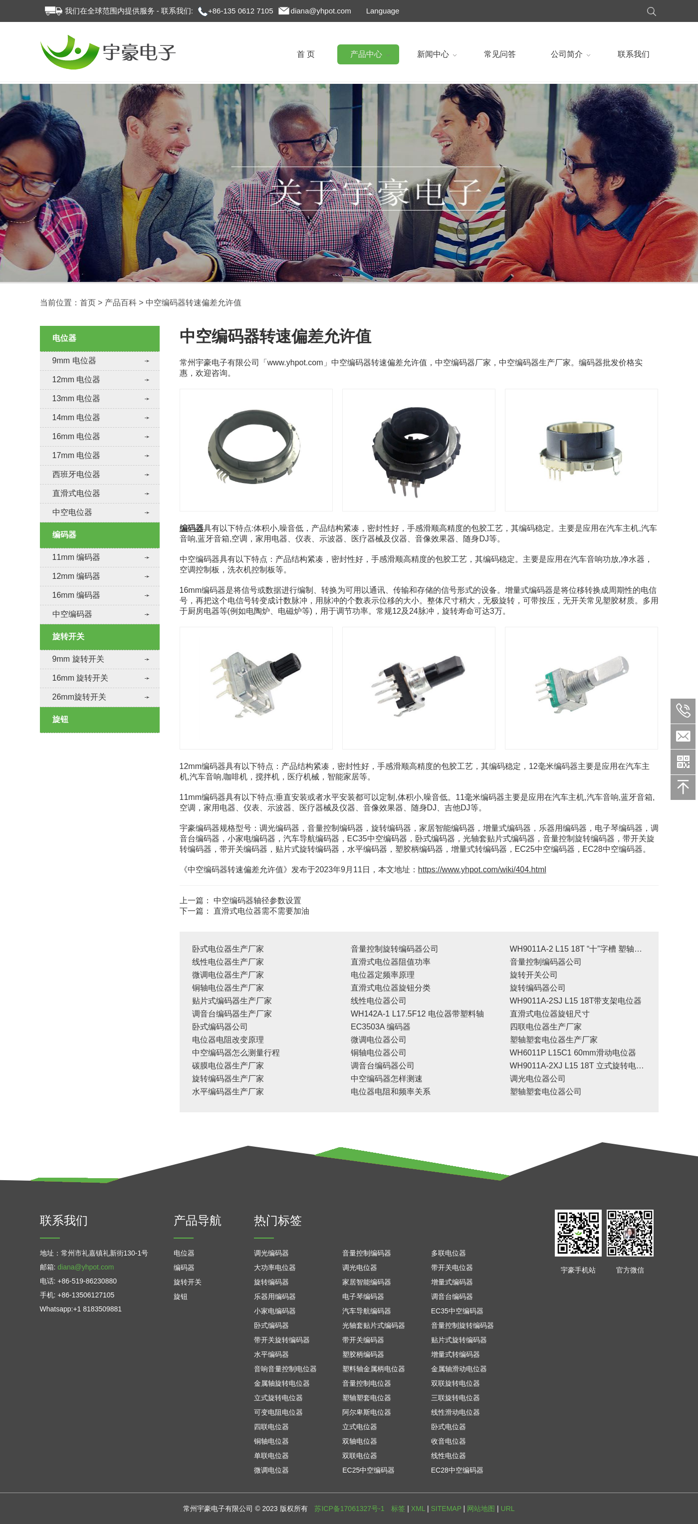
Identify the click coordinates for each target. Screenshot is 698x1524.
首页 (88, 313)
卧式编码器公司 (220, 1026)
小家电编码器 (275, 1311)
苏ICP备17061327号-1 (349, 1509)
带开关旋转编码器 (282, 1340)
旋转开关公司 (534, 975)
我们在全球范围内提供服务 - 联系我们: (129, 10)
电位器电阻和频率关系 (391, 1091)
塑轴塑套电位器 (366, 1398)
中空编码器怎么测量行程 (236, 1052)
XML (418, 1509)
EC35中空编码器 (457, 1311)
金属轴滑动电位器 (459, 1369)
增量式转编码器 (455, 1354)
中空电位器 (72, 512)
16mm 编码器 (76, 595)
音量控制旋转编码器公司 (395, 949)
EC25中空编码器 (368, 1470)
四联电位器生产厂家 (546, 1026)
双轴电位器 (359, 1441)
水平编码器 (271, 1354)
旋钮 (60, 719)
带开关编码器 (363, 1340)
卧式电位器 (448, 1427)
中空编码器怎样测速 (387, 1078)
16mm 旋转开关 (80, 678)
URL (508, 1509)
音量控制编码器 (366, 1253)
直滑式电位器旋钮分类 (391, 988)
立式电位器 (359, 1427)
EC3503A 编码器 (381, 1026)
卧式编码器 (271, 1325)
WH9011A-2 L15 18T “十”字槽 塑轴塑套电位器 (592, 949)
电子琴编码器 (363, 1296)
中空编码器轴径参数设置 (257, 900)
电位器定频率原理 (383, 975)
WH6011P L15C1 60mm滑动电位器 (573, 1052)
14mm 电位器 (76, 417)
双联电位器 (359, 1456)
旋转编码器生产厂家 (228, 1078)
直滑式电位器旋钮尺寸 (550, 1014)
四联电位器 (271, 1427)
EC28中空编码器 (457, 1470)
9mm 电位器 (74, 360)
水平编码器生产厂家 (228, 1091)
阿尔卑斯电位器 (366, 1412)
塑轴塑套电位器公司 (546, 1091)
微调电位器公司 (379, 1039)
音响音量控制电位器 (285, 1369)
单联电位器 (271, 1456)
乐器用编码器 (275, 1296)
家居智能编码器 (366, 1282)
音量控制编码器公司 (546, 962)
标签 (398, 1509)
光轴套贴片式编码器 (373, 1325)
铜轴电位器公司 (379, 1052)
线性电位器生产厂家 (228, 962)
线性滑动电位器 (455, 1412)
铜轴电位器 (271, 1441)
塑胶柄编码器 (363, 1354)
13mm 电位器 (76, 398)
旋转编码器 (271, 1282)
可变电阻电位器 (278, 1412)
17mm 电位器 (76, 455)
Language (383, 10)
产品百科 (121, 313)
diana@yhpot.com (321, 10)
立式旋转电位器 (278, 1398)
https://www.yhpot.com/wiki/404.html (482, 869)
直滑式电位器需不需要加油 (261, 911)
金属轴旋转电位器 (282, 1383)
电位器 (64, 338)
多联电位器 (448, 1253)
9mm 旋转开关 (78, 659)
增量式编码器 (452, 1282)
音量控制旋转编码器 (462, 1325)
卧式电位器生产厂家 (228, 949)
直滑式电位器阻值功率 (391, 962)
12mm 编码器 (76, 576)
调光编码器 (271, 1253)
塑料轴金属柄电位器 (373, 1369)
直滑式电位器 (76, 493)
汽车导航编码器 (366, 1311)
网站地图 (481, 1509)
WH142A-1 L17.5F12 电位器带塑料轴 (417, 1014)
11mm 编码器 (76, 557)
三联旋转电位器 (455, 1398)
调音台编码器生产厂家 (232, 1014)
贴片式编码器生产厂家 (232, 1001)
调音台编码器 (452, 1296)
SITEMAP (446, 1509)
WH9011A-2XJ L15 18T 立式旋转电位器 (581, 1065)
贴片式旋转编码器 (459, 1340)
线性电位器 (448, 1456)
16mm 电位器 (76, 436)
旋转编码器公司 (538, 988)
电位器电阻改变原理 (228, 1039)
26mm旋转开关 (79, 697)
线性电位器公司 (379, 1001)
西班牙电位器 (76, 474)
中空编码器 (72, 614)
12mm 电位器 (76, 379)
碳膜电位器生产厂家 (228, 1065)
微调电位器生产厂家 (228, 975)
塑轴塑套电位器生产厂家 (554, 1039)
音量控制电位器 (366, 1383)
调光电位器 (359, 1267)
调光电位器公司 (538, 1078)
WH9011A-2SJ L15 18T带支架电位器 (576, 1001)
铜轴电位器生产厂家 (228, 988)
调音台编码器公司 (383, 1065)
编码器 (64, 534)
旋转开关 (68, 636)
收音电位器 (448, 1441)
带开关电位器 (452, 1267)
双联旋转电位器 (455, 1383)
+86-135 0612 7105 (240, 10)
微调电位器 (271, 1470)
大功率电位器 (275, 1267)
